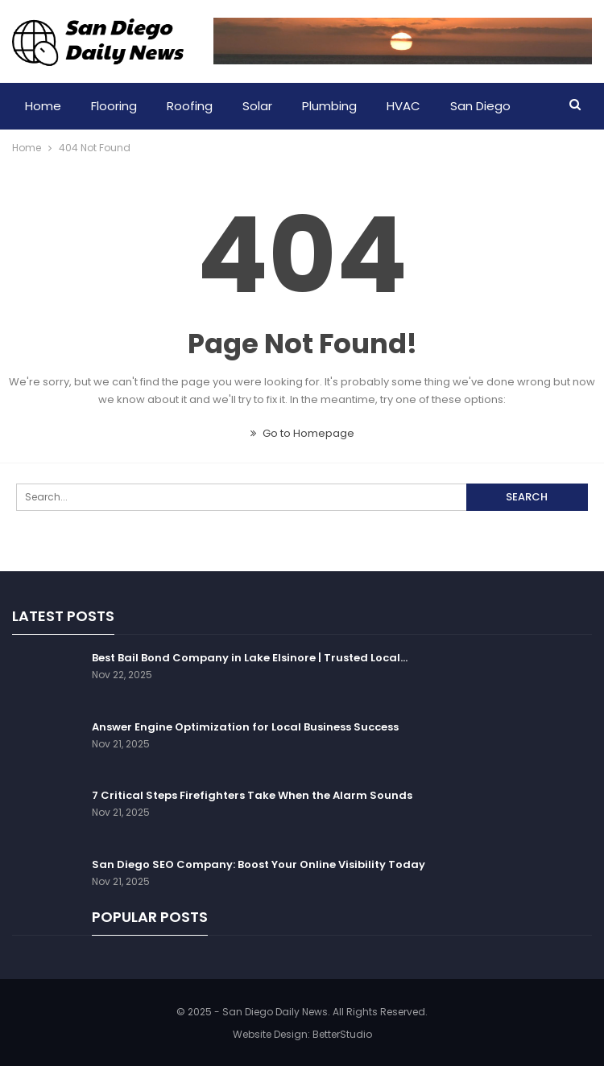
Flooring (114, 105)
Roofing (190, 105)
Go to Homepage (302, 433)
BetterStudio (342, 1034)
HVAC (403, 105)
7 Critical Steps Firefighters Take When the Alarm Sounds (252, 795)
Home (43, 105)
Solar (257, 105)
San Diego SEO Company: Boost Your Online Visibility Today (258, 864)
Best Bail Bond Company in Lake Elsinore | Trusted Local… (249, 657)
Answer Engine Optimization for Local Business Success (245, 727)
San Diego (480, 105)
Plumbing (329, 105)
